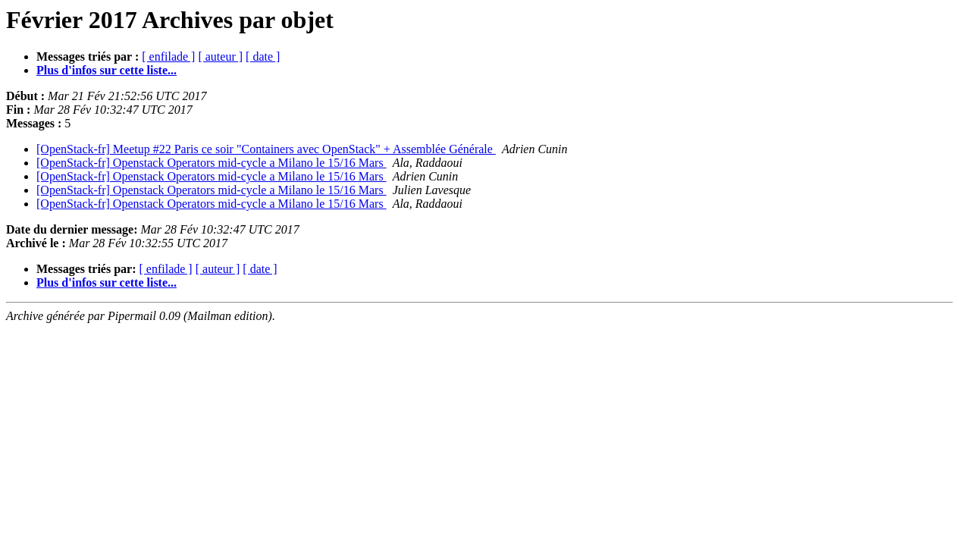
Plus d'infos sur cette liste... (106, 70)
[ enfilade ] (168, 56)
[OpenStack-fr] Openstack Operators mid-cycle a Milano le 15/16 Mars (211, 162)
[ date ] (263, 56)
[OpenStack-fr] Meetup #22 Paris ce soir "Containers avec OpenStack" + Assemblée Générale (266, 149)
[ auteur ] (220, 56)
